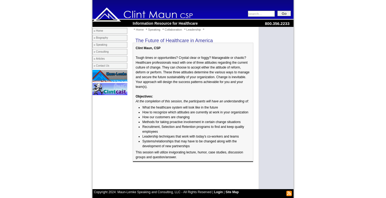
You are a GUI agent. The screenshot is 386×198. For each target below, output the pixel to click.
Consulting (102, 51)
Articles (100, 58)
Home (99, 30)
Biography (102, 37)
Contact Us (102, 65)
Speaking (101, 44)
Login (218, 192)
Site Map (232, 192)
